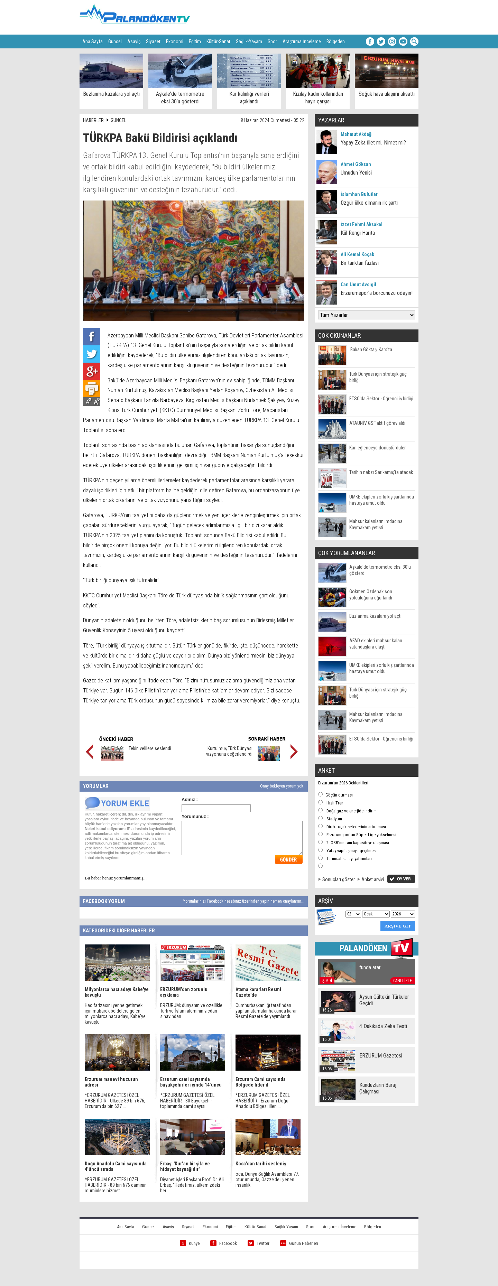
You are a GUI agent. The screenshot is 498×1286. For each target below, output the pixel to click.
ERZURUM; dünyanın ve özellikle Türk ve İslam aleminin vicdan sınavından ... (191, 1011)
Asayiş (133, 41)
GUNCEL (118, 120)
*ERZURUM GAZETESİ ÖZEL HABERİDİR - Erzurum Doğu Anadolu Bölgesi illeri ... (263, 1100)
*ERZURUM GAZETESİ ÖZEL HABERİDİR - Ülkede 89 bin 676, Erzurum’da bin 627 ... (115, 1100)
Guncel (115, 41)
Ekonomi (174, 41)
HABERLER (93, 120)
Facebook (223, 1243)
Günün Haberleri (299, 1243)
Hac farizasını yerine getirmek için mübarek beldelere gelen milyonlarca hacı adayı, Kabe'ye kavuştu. (115, 1014)
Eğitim (195, 41)
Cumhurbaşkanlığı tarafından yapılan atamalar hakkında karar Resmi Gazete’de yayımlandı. (266, 1011)
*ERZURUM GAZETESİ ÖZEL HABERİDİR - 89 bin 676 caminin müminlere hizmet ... (116, 1185)
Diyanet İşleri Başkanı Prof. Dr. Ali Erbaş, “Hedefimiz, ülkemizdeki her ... (192, 1185)
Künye (190, 1243)
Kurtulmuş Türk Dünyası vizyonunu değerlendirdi (229, 751)
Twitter (258, 1243)
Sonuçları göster (338, 879)
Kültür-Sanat (218, 41)
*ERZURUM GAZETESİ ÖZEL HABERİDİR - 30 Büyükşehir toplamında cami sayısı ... (187, 1100)
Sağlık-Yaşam (249, 41)
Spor (272, 41)
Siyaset (153, 41)
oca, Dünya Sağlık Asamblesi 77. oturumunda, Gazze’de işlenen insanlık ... (267, 1179)
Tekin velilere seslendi (150, 748)
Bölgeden (335, 41)
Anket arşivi (372, 879)
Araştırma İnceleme (302, 41)
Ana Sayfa (92, 41)
